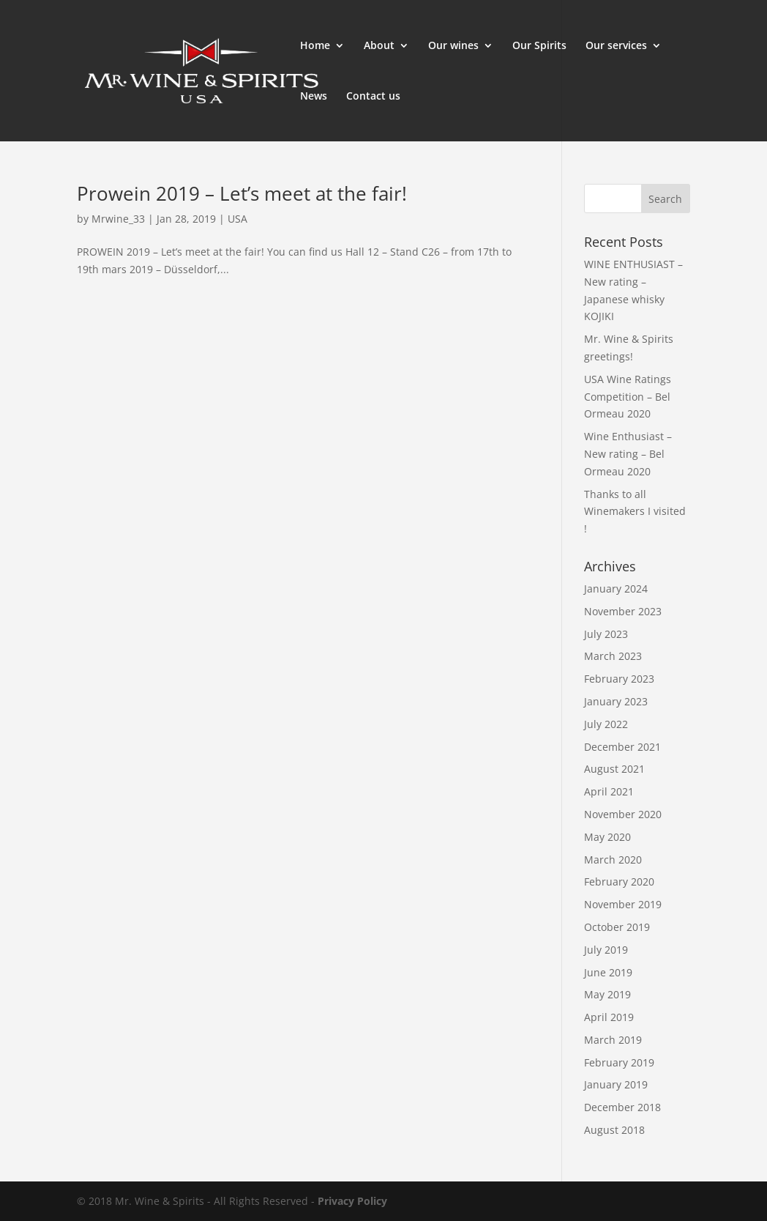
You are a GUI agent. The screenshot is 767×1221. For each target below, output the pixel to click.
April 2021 (609, 791)
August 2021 (614, 769)
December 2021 (622, 747)
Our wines (453, 46)
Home (315, 46)
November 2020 (623, 814)
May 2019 (607, 994)
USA (237, 219)
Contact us (373, 97)
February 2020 (619, 881)
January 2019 (616, 1084)
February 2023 (619, 679)
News (313, 97)
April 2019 (609, 1017)
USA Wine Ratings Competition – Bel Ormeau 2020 (627, 396)
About (379, 46)
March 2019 (613, 1040)
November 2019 (623, 904)
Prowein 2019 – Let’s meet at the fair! (242, 193)
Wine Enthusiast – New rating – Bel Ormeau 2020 (628, 453)
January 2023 (616, 701)
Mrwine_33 (118, 219)
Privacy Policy (352, 1201)
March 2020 (613, 859)
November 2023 (623, 611)
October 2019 (617, 927)
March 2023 (613, 656)
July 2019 (606, 950)
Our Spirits (539, 46)
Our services (616, 46)
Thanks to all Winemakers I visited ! (635, 511)
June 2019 (608, 972)
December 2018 (622, 1107)
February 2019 (619, 1062)
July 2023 (606, 634)
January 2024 (616, 588)
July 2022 (606, 724)
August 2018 (614, 1130)
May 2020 (607, 837)
